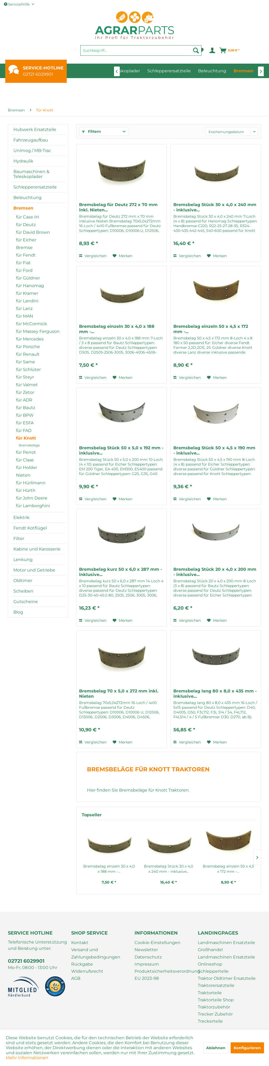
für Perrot (26, 452)
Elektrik (21, 517)
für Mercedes (30, 338)
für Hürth (25, 490)
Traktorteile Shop (216, 999)
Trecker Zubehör (215, 1014)
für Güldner (28, 278)
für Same (25, 361)
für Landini (27, 300)
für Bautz (25, 407)
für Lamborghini (33, 505)
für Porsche (28, 346)
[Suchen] (195, 50)
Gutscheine (25, 601)
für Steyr (25, 377)
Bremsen (23, 208)
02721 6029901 (38, 74)
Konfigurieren (247, 1047)
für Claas (25, 459)
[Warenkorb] (230, 50)
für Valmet (27, 384)
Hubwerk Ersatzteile (34, 129)
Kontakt (79, 942)
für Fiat (23, 262)
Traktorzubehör (214, 1006)
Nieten (23, 475)
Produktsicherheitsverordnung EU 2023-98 (164, 975)
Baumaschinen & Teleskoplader (31, 174)
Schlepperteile (213, 971)
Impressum (146, 964)
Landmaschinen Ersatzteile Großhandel (226, 946)
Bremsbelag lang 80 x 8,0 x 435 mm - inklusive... (215, 693)
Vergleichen (92, 255)
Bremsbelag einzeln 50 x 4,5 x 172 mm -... (210, 329)
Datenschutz (148, 957)
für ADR (24, 399)
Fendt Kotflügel (30, 528)
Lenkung (23, 559)
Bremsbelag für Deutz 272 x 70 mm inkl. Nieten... (118, 207)
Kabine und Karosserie (36, 549)
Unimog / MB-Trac (32, 150)
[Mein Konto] (211, 50)
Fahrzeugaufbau (30, 139)
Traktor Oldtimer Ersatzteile (227, 978)
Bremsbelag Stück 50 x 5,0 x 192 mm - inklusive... (121, 450)
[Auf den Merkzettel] (122, 256)
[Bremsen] (243, 70)
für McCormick (31, 323)
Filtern (91, 131)
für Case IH (27, 217)
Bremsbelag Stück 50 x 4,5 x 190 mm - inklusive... (214, 450)
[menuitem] (140, 52)
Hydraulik (23, 161)
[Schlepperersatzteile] (169, 70)
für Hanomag (30, 285)
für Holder (26, 467)
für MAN (24, 316)
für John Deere (31, 498)
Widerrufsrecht (87, 971)
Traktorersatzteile (216, 985)
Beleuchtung (27, 197)
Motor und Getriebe (34, 570)
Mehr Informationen (27, 1057)
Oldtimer (22, 580)
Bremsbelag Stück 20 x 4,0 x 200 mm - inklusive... (214, 572)
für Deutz (26, 224)
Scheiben (23, 591)
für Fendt (26, 255)
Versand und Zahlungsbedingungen (95, 953)
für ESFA (25, 422)
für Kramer (27, 293)
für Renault (28, 354)
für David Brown (33, 232)
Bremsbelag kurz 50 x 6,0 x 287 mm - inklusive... (120, 572)
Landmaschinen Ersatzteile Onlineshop (226, 961)
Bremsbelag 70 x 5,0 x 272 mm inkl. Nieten (118, 693)
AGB (75, 978)
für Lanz (24, 308)
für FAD (24, 430)
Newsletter (146, 949)
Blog (18, 612)
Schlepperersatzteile (35, 187)
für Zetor (25, 392)
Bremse (24, 247)
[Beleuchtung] (212, 70)
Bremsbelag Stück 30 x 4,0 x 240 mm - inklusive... (214, 207)
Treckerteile (210, 1021)
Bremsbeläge (29, 445)
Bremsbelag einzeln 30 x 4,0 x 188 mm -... (116, 329)
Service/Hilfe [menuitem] (17, 4)
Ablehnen (215, 1047)
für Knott (26, 438)
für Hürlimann (30, 482)
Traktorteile (210, 992)
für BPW (25, 415)
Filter (18, 538)
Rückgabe (82, 964)
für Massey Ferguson (38, 331)
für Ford (24, 270)
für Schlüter (28, 369)
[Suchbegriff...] (140, 50)
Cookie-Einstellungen (157, 942)
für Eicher (26, 239)
